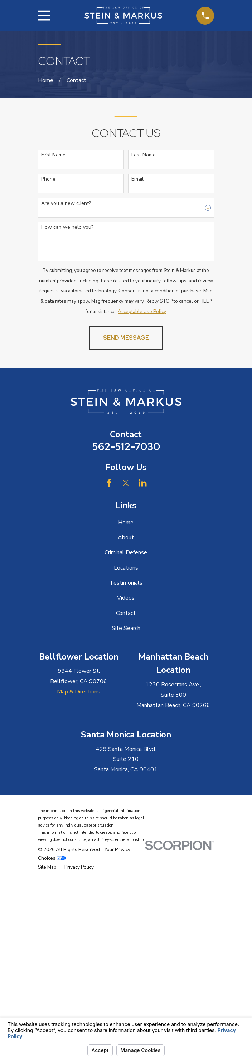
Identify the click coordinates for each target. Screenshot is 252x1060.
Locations (126, 568)
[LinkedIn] (142, 483)
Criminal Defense (126, 552)
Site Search (126, 628)
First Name (53, 155)
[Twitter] (126, 483)
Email (137, 179)
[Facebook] (109, 483)
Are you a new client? (66, 204)
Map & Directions (78, 692)
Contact (126, 613)
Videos (126, 598)
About (126, 537)
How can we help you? (67, 227)
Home (126, 522)
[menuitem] (47, 867)
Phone (48, 179)
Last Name (143, 155)
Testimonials (126, 583)
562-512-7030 (126, 446)
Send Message (126, 338)
